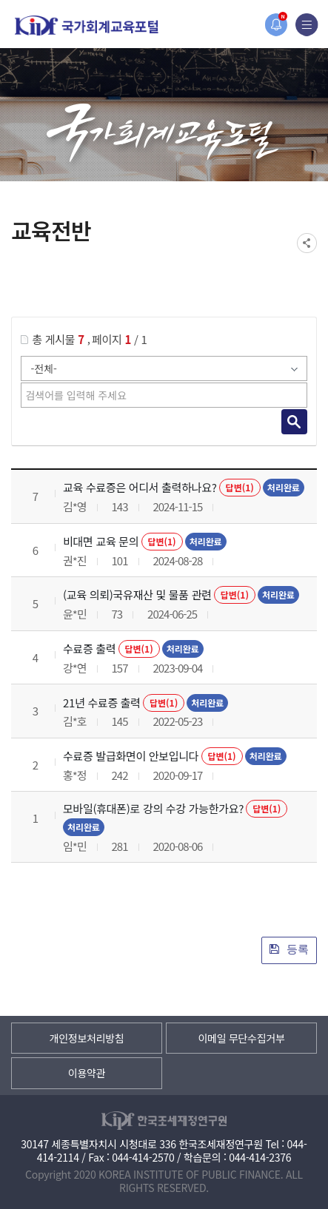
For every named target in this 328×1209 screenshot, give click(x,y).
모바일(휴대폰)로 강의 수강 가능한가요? (153, 808)
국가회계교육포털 (86, 26)
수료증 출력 (89, 648)
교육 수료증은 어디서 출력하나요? (140, 487)
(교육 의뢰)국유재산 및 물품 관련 (137, 594)
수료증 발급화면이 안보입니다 (130, 756)
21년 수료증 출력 (102, 702)
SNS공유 (307, 243)
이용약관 (86, 1072)
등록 (289, 949)
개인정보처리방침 (87, 1038)
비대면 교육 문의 (100, 541)
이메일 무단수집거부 (241, 1038)
